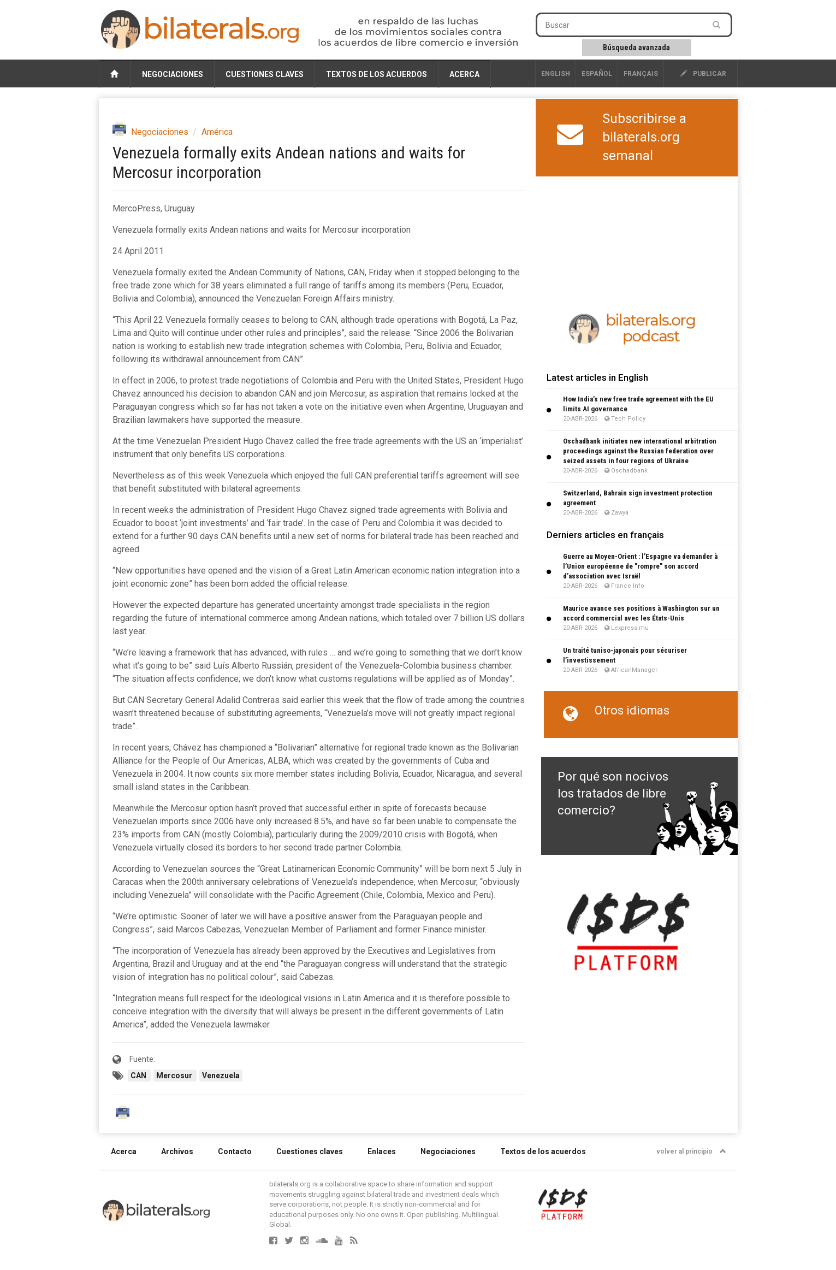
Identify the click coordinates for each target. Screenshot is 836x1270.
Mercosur (175, 1075)
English (555, 74)
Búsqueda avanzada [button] (636, 47)
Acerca (464, 74)
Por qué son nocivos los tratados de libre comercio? (613, 794)
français (641, 74)
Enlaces (381, 1151)
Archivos (177, 1151)
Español (597, 74)
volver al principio (691, 1151)
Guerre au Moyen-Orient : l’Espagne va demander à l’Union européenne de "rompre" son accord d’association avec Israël (640, 566)
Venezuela (221, 1075)
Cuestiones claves (265, 74)
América (217, 132)
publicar (703, 74)
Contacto (235, 1151)
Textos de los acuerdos (376, 74)
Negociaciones (172, 74)
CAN (139, 1075)
